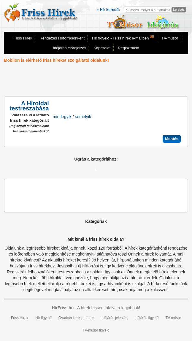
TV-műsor (169, 38)
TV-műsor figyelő (95, 330)
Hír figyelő (43, 318)
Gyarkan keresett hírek (76, 318)
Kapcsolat (101, 48)
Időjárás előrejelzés (69, 48)
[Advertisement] (95, 80)
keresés (179, 9)
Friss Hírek (23, 38)
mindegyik (62, 116)
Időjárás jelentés (114, 318)
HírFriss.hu (63, 307)
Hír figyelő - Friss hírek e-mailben (123, 37)
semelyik (83, 116)
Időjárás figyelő (146, 318)
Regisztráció (128, 48)
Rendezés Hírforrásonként (62, 38)
